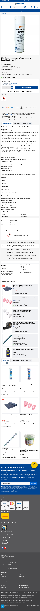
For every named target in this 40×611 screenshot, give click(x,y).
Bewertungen (26, 123)
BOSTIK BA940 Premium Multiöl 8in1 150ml (23, 349)
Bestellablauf (3, 587)
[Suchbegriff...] (18, 7)
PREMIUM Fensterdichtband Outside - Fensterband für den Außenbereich (22, 311)
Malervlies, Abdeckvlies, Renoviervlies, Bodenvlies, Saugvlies (22, 286)
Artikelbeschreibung (7, 123)
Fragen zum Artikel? (27, 91)
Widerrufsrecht (4, 578)
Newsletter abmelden (14, 491)
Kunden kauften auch (26, 360)
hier (26, 602)
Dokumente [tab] (17, 123)
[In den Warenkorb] (26, 87)
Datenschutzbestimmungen (12, 486)
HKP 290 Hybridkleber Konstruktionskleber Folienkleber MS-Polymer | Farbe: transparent (10, 384)
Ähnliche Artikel (15, 360)
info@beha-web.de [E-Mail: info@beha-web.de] (12, 564)
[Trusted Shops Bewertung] (19, 527)
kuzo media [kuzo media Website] (36, 605)
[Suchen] (25, 7)
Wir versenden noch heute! (33, 10)
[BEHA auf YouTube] (5, 548)
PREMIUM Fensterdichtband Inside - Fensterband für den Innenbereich (25, 298)
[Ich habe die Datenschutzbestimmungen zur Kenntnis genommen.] (1, 486)
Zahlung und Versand (24, 587)
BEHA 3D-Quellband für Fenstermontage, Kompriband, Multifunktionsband (24, 323)
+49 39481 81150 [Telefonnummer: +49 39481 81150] (12, 562)
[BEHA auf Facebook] (2, 548)
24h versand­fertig (17, 10)
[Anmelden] (33, 483)
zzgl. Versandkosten (13, 83)
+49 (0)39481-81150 (5, 0)
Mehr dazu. (24, 95)
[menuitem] (9, 0)
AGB (23, 488)
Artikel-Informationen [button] (17, 62)
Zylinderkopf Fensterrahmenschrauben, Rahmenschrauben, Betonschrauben (25, 337)
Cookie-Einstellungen (5, 583)
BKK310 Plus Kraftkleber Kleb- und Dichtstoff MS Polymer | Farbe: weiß (29, 383)
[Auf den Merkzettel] (10, 91)
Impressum (3, 576)
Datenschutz (22, 576)
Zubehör (6, 360)
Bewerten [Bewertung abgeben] (17, 91)
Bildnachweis (22, 578)
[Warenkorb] (38, 7)
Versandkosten (31, 592)
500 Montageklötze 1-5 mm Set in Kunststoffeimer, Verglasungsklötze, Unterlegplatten (29, 450)
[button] (15, 51)
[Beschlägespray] (4, 13)
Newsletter (3, 585)
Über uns (3, 574)
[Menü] (3, 7)
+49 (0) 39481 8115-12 (11, 114)
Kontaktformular (22, 583)
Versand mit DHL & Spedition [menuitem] (24, 0)
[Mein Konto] (34, 7)
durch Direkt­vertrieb (5, 10)
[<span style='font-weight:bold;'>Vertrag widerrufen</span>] (28, 585)
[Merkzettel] (31, 7)
